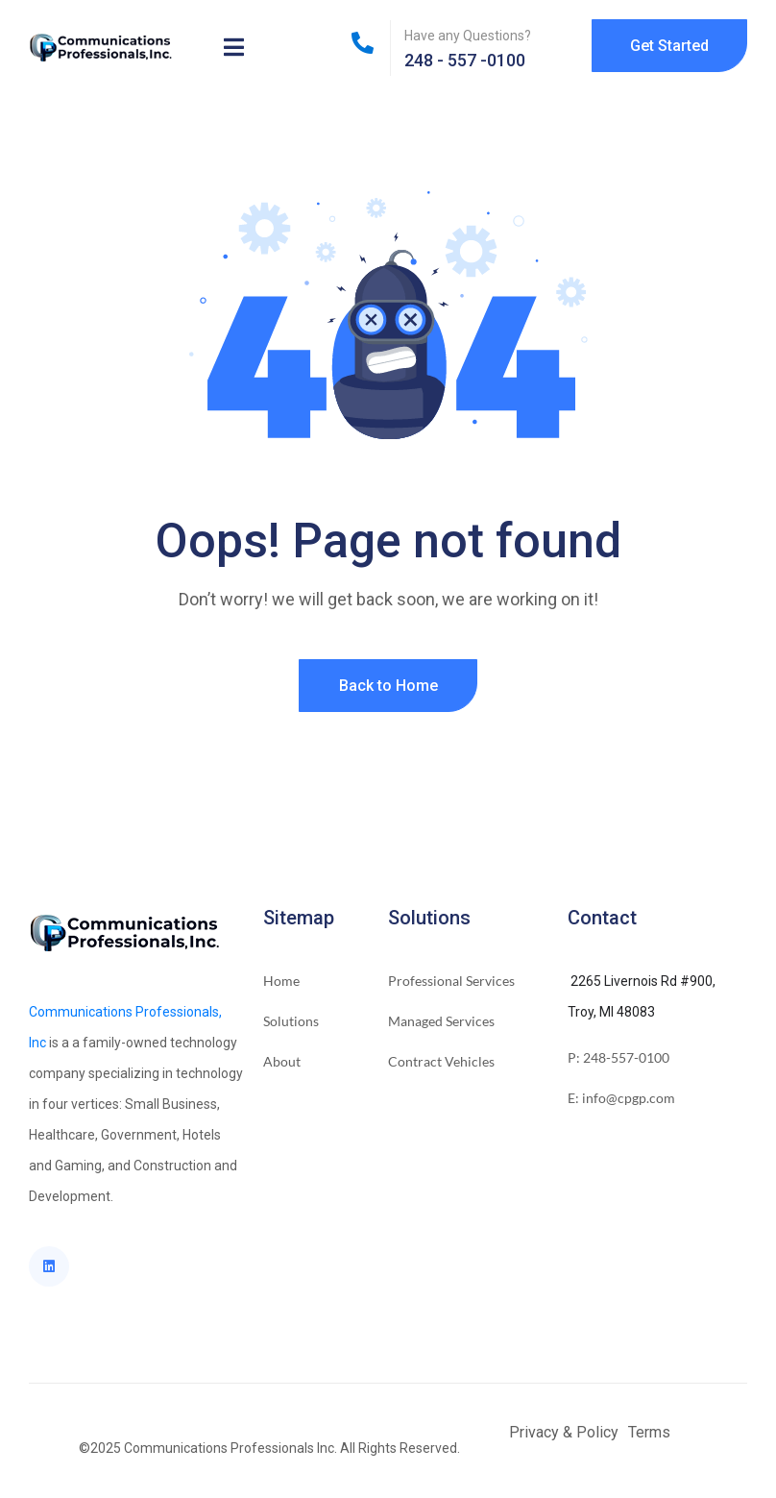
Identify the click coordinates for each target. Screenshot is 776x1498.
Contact (602, 917)
